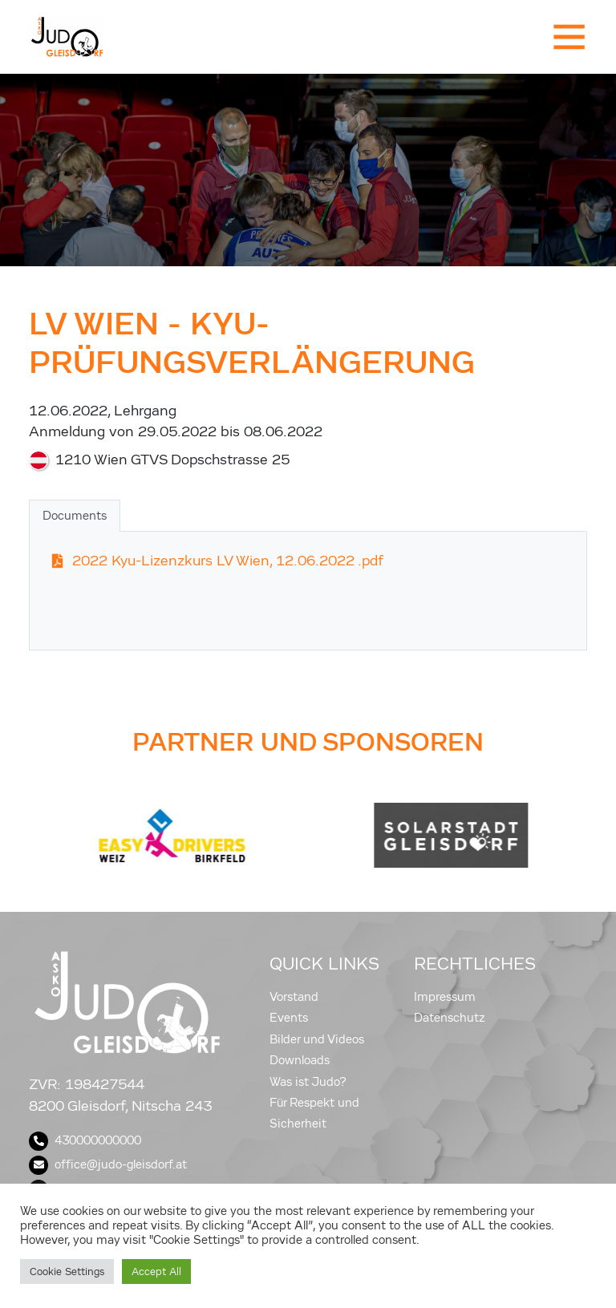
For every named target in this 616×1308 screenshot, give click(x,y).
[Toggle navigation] (568, 37)
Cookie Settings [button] (67, 1271)
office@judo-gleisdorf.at (108, 1164)
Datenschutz (449, 1017)
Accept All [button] (156, 1271)
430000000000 (85, 1140)
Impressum (445, 997)
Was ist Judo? (308, 1082)
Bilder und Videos (317, 1039)
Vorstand (294, 997)
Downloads (300, 1060)
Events (289, 1017)
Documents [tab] (75, 515)
